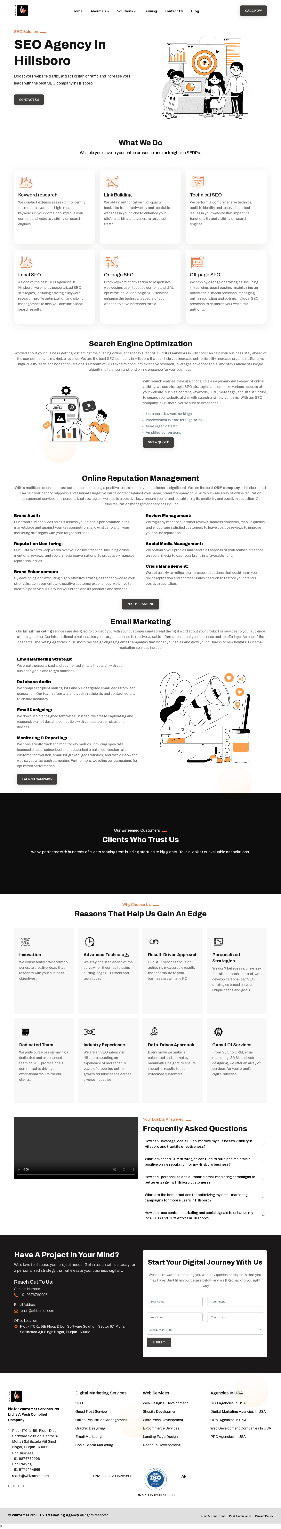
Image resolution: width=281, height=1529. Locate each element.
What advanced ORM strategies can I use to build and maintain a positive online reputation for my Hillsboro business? (198, 1161)
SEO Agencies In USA (228, 1403)
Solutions (126, 11)
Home (78, 11)
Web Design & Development (165, 1403)
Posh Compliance (240, 1516)
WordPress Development (163, 1420)
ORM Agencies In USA (228, 1420)
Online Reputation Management (101, 1420)
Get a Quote (158, 442)
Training (150, 11)
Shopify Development (160, 1412)
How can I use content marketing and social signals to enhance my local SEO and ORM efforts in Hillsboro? (199, 1215)
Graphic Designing (90, 1428)
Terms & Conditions (212, 1516)
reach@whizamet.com (37, 1311)
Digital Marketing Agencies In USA (238, 1412)
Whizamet (20, 1515)
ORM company (227, 488)
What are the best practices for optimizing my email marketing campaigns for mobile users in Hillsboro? (196, 1197)
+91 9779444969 (26, 1470)
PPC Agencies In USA (228, 1437)
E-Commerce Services (161, 1428)
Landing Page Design (160, 1437)
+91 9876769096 (34, 1295)
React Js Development (161, 1445)
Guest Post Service (91, 1412)
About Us (99, 11)
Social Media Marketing (94, 1445)
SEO (79, 1403)
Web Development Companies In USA (240, 1428)
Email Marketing (88, 1437)
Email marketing (37, 631)
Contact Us (174, 11)
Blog (195, 11)
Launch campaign (37, 779)
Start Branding (140, 604)
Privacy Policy (264, 1516)
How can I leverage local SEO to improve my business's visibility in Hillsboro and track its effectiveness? (198, 1144)
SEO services (175, 353)
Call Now (253, 10)
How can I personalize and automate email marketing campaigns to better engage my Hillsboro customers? (200, 1179)
